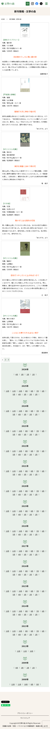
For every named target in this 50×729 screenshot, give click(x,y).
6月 (43, 391)
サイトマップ (25, 718)
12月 (7, 391)
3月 (22, 374)
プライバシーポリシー (25, 713)
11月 (14, 391)
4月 (16, 374)
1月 (33, 374)
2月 (28, 374)
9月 (26, 391)
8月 (32, 391)
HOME (3, 19)
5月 (14, 394)
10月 (20, 391)
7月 (37, 391)
